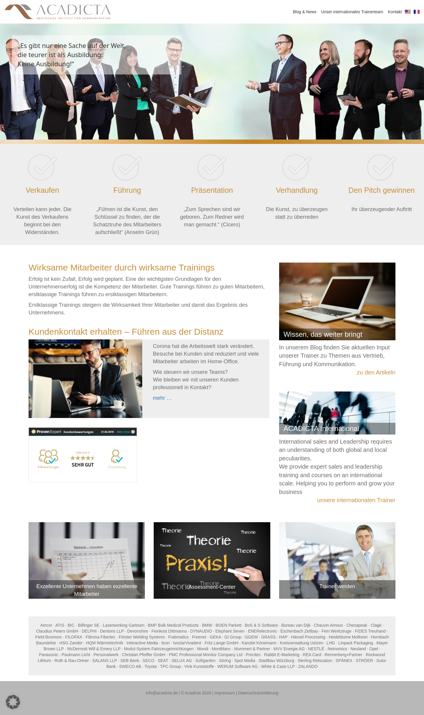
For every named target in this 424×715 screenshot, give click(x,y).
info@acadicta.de (162, 693)
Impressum (224, 693)
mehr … (162, 398)
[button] (13, 702)
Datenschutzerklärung (258, 693)
